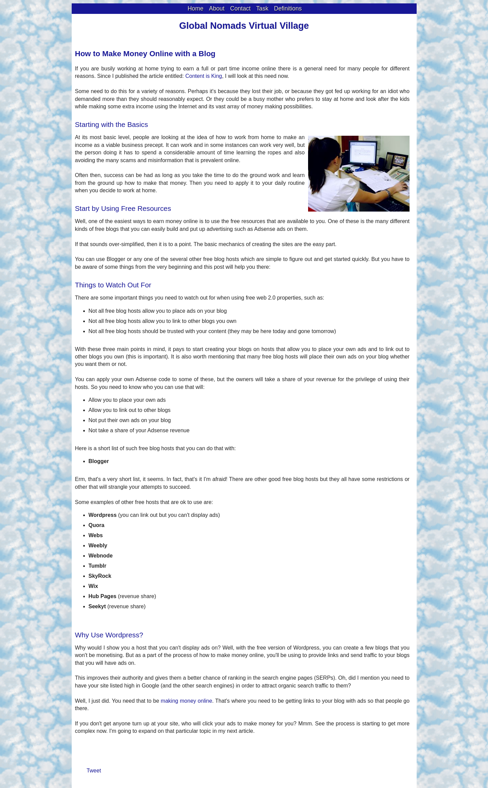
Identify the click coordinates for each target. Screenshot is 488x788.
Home (196, 8)
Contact (240, 8)
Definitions (288, 8)
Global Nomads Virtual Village (244, 26)
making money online (186, 701)
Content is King (203, 76)
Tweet (94, 770)
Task (262, 8)
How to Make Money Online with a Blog (145, 53)
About (217, 8)
